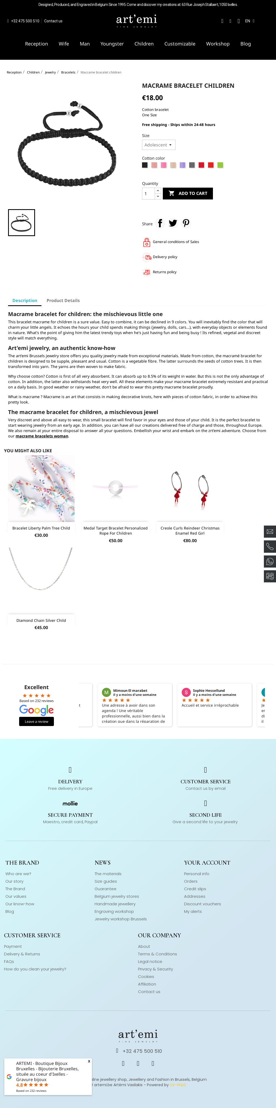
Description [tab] (24, 300)
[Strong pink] (164, 166)
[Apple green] (221, 166)
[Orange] (211, 166)
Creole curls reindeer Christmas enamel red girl (190, 530)
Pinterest (186, 223)
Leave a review (36, 721)
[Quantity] (148, 193)
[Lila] (183, 166)
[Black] (145, 166)
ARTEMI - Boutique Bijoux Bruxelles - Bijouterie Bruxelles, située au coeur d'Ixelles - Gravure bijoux (47, 1071)
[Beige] (173, 166)
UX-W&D (178, 1085)
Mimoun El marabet (130, 690)
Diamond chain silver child (41, 620)
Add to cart (187, 193)
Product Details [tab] (63, 300)
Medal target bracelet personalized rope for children (116, 530)
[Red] (202, 166)
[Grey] (192, 166)
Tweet (173, 223)
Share (160, 223)
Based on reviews (31, 1091)
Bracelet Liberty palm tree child (41, 528)
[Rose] (154, 166)
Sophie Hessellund (209, 690)
